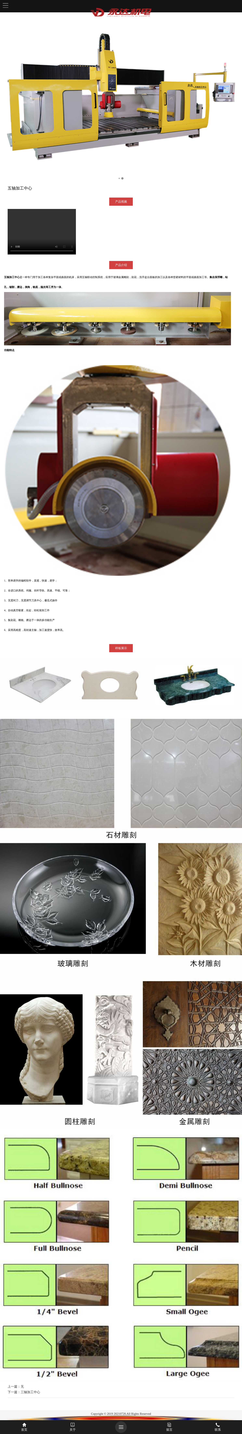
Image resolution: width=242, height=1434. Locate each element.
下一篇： (24, 1392)
